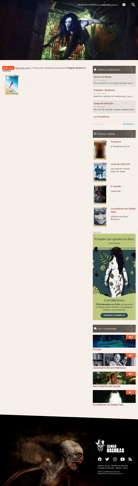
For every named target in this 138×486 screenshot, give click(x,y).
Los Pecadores (102, 116)
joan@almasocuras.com (111, 472)
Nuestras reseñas (98, 4)
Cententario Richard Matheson (109, 367)
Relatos (119, 468)
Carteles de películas (106, 468)
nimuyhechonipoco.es (115, 473)
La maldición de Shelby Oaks (123, 210)
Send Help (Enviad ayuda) (106, 386)
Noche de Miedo (102, 76)
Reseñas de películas (119, 465)
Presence (116, 141)
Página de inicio (22, 68)
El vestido (116, 186)
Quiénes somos (104, 465)
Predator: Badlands (104, 90)
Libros (125, 468)
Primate (97, 349)
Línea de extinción (103, 103)
